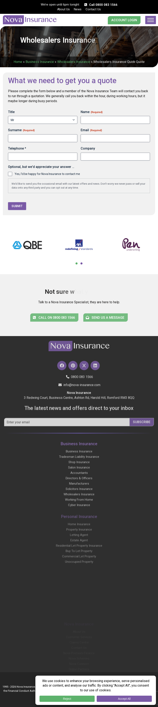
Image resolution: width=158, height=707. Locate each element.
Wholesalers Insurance (73, 62)
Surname (21, 130)
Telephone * (17, 148)
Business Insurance (40, 62)
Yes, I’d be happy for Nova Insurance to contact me (47, 174)
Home (18, 62)
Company (88, 148)
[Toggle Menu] (150, 20)
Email (91, 130)
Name (92, 112)
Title (11, 112)
